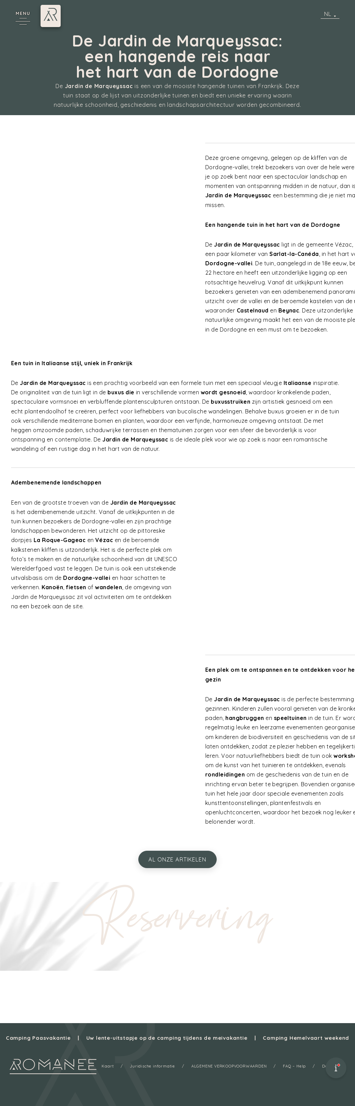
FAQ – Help (294, 1066)
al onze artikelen (177, 859)
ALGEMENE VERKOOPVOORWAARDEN (229, 1066)
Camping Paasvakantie (38, 1038)
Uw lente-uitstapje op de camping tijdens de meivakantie (167, 1038)
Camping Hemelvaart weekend (306, 1038)
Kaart (108, 1066)
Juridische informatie (152, 1066)
